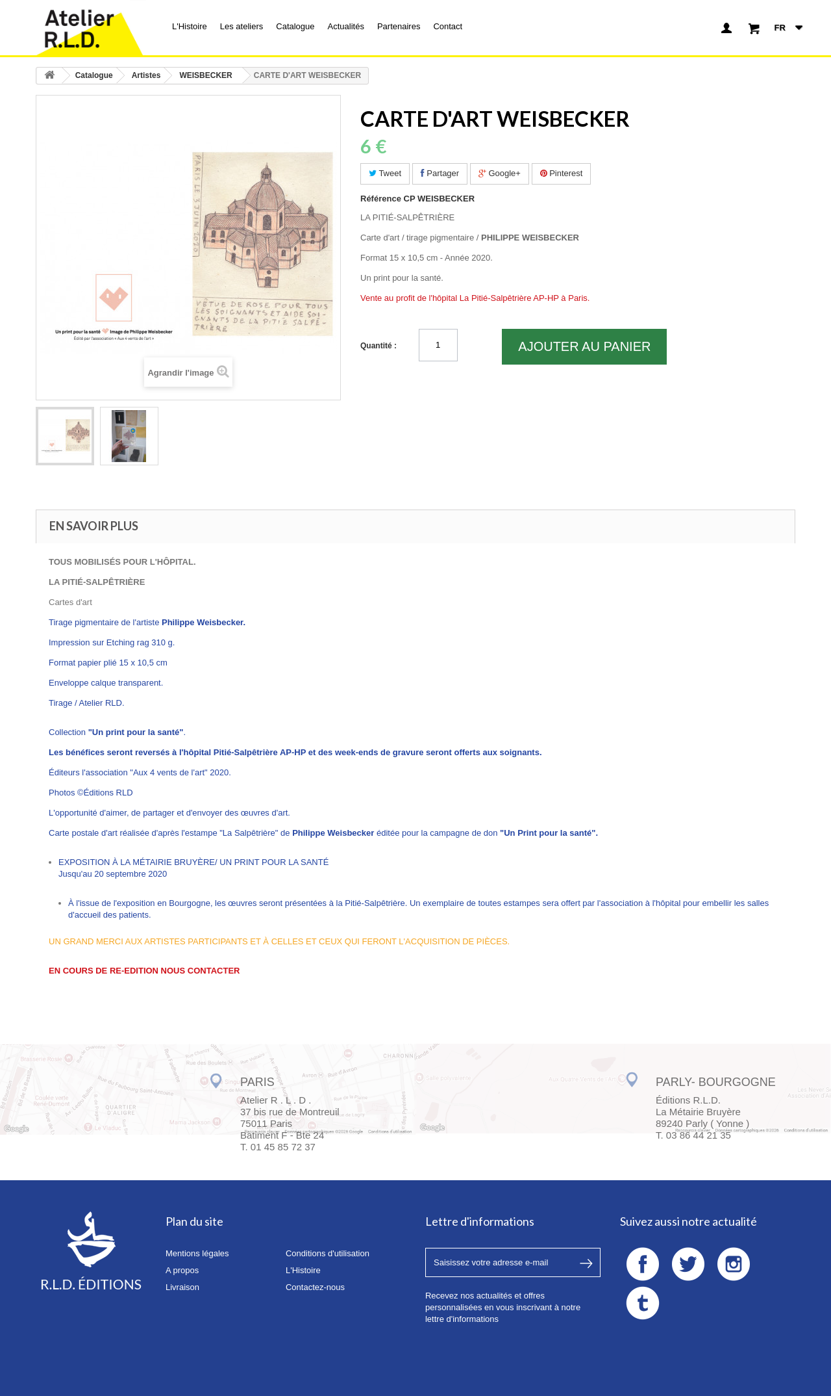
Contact (447, 26)
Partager (440, 173)
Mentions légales (197, 1253)
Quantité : (378, 345)
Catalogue (295, 26)
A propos (182, 1270)
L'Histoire (189, 26)
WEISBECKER (205, 75)
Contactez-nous (315, 1287)
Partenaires (398, 26)
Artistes (146, 75)
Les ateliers (241, 26)
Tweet (385, 173)
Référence (380, 198)
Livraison (182, 1287)
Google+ (499, 173)
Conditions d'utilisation (327, 1253)
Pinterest (561, 173)
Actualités (346, 26)
